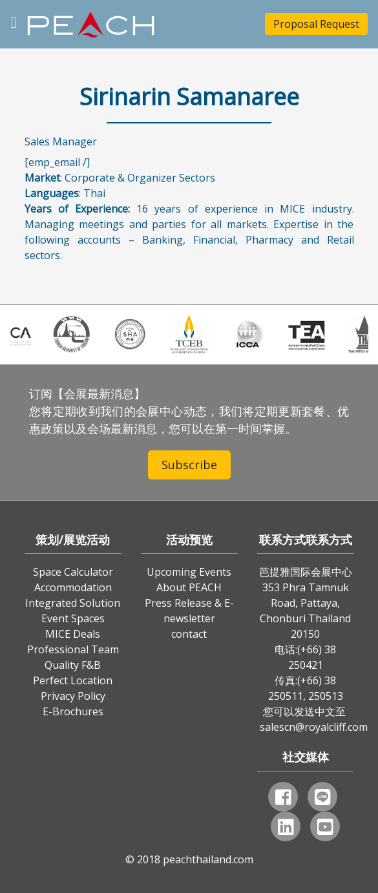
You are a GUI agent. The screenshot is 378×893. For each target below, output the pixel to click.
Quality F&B (73, 665)
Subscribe (189, 464)
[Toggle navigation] (13, 21)
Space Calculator (73, 572)
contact (189, 634)
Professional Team (73, 649)
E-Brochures (73, 711)
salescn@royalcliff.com (314, 727)
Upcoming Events (189, 572)
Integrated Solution (72, 603)
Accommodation (73, 587)
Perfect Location (72, 680)
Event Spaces (73, 618)
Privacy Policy (73, 696)
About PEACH (189, 587)
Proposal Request (316, 24)
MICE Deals (72, 634)
